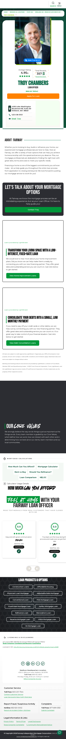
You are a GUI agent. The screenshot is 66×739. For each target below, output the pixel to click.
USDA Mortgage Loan (47, 619)
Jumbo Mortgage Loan (48, 606)
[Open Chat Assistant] (59, 732)
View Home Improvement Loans (23, 276)
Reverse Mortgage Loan (20, 619)
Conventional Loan (20, 600)
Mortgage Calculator (48, 467)
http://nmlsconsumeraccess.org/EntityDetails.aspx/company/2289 (36, 647)
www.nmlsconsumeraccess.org (27, 736)
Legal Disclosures (34, 721)
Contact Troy (33, 210)
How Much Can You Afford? (21, 467)
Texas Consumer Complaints (14, 725)
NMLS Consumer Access (32, 679)
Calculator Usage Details (18, 484)
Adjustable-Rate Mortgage (48, 593)
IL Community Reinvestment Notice (39, 725)
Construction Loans (21, 587)
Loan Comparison (28, 477)
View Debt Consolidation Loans (23, 343)
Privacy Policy (9, 721)
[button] (59, 4)
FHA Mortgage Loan (45, 600)
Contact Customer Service (13, 694)
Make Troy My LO (34, 60)
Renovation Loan (44, 613)
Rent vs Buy (20, 472)
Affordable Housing (45, 587)
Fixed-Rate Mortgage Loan (19, 606)
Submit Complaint (47, 710)
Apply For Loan (33, 96)
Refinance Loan (21, 613)
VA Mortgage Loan (33, 626)
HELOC (43, 477)
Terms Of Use (21, 721)
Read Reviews (41, 76)
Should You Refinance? (40, 472)
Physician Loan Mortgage (18, 593)
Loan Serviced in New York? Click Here (18, 697)
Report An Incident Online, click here (17, 710)
